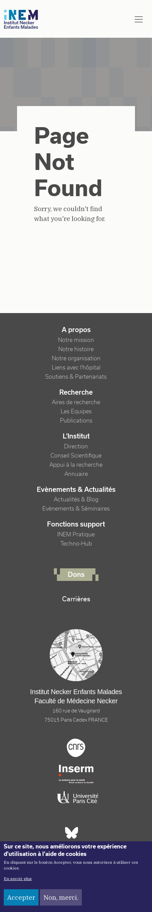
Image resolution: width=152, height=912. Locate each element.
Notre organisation (76, 358)
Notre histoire (76, 349)
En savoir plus (18, 878)
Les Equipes (76, 411)
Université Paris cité (76, 797)
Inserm (76, 774)
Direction (76, 446)
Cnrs (76, 748)
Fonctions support (76, 524)
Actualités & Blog (76, 499)
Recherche (76, 392)
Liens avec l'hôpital (76, 367)
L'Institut (76, 436)
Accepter (21, 897)
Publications (76, 420)
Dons (76, 574)
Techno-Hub (76, 543)
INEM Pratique (76, 534)
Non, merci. (60, 897)
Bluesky (71, 833)
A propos (76, 329)
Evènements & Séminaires (76, 508)
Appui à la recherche (76, 465)
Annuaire (76, 474)
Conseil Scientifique (76, 455)
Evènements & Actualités (76, 489)
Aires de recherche (76, 402)
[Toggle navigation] (139, 19)
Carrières (76, 599)
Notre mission (76, 340)
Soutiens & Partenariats (76, 377)
